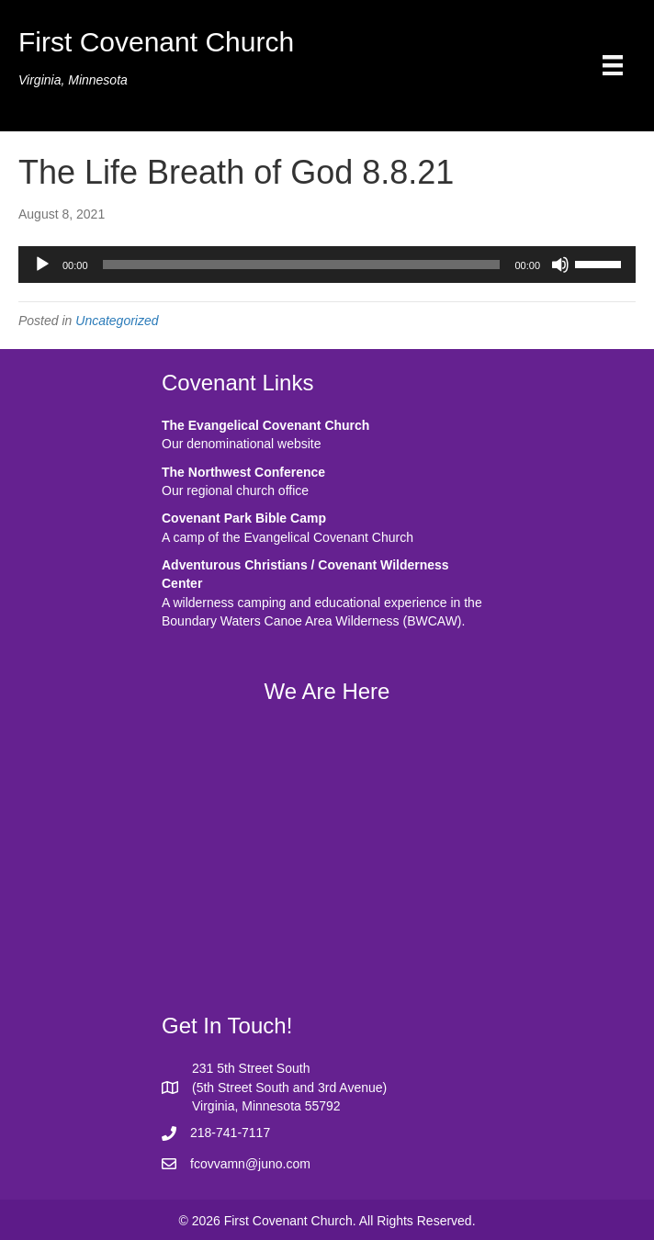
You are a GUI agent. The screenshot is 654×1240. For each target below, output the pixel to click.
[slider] (302, 264)
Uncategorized (116, 320)
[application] (327, 264)
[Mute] (560, 264)
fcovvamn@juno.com (250, 1163)
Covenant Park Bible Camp (244, 518)
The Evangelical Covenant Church (265, 425)
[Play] (42, 264)
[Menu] (613, 65)
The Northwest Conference (243, 472)
